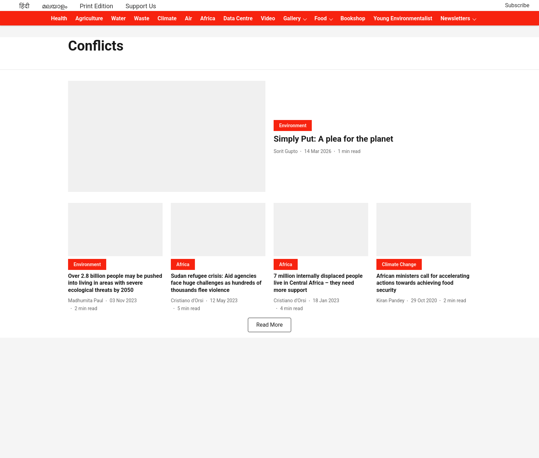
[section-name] (293, 125)
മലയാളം (54, 6)
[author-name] (287, 151)
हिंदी (24, 6)
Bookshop (353, 18)
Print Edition (96, 6)
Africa (207, 18)
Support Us (140, 6)
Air (188, 18)
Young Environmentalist (403, 18)
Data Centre (238, 18)
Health (59, 18)
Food (321, 18)
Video (268, 18)
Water (118, 18)
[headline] (372, 139)
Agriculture (89, 18)
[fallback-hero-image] (166, 136)
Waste (142, 18)
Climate (166, 18)
